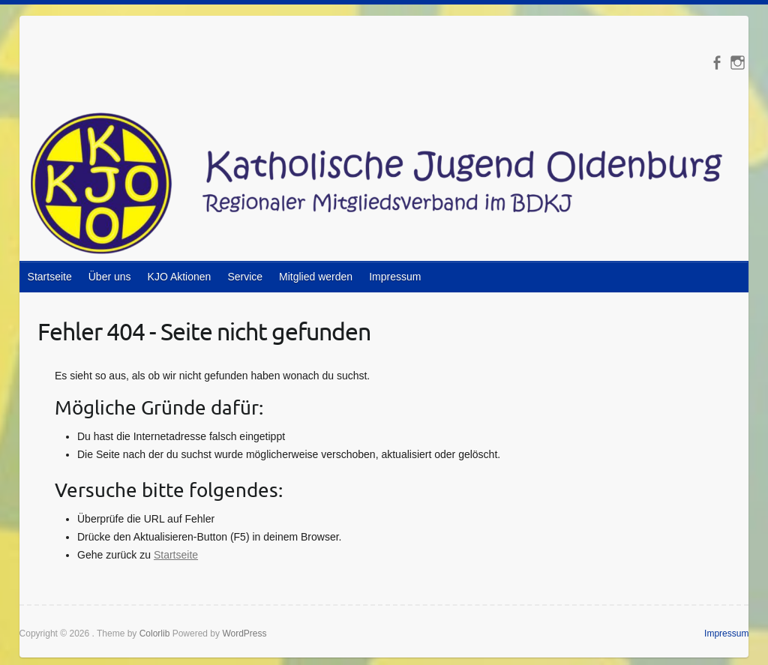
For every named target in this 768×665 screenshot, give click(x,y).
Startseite (50, 277)
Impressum (395, 277)
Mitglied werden (315, 277)
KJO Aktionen (180, 277)
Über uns (109, 277)
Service (244, 277)
